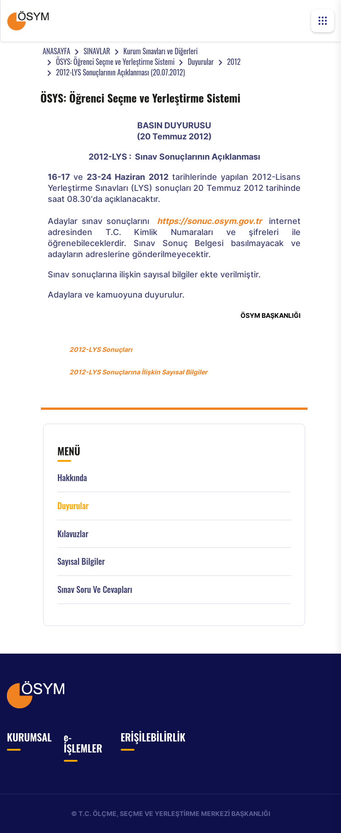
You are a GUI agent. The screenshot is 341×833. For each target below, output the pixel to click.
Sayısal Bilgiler (81, 561)
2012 (234, 61)
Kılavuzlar (73, 534)
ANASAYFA (56, 51)
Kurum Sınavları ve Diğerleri (160, 51)
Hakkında (72, 477)
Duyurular (200, 61)
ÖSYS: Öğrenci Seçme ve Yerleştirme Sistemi (115, 61)
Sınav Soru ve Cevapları (94, 589)
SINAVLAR (97, 51)
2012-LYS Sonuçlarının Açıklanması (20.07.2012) (120, 72)
